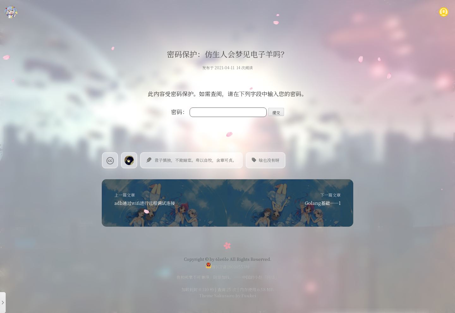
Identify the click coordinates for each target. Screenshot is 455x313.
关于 (413, 11)
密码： (219, 111)
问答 (394, 11)
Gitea (373, 11)
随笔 (311, 11)
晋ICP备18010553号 (227, 267)
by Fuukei (245, 295)
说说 (330, 11)
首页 (273, 11)
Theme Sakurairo (216, 295)
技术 (292, 11)
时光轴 (351, 11)
